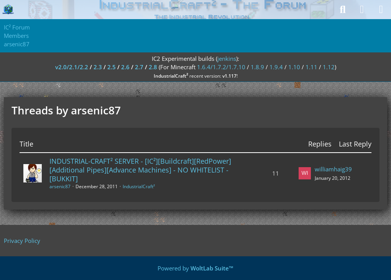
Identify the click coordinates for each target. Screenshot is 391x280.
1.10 (294, 67)
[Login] (362, 9)
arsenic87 (60, 186)
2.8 (153, 67)
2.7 (139, 67)
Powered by (195, 268)
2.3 (98, 67)
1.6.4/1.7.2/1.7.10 (221, 67)
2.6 (125, 67)
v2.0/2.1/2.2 (71, 67)
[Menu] (381, 9)
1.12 (329, 67)
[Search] (342, 9)
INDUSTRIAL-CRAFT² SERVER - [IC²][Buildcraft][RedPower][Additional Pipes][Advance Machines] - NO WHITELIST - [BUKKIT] (140, 169)
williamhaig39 (333, 169)
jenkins (226, 58)
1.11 (311, 67)
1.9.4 (276, 67)
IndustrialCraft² (139, 186)
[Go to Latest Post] (305, 173)
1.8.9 (257, 67)
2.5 (111, 67)
